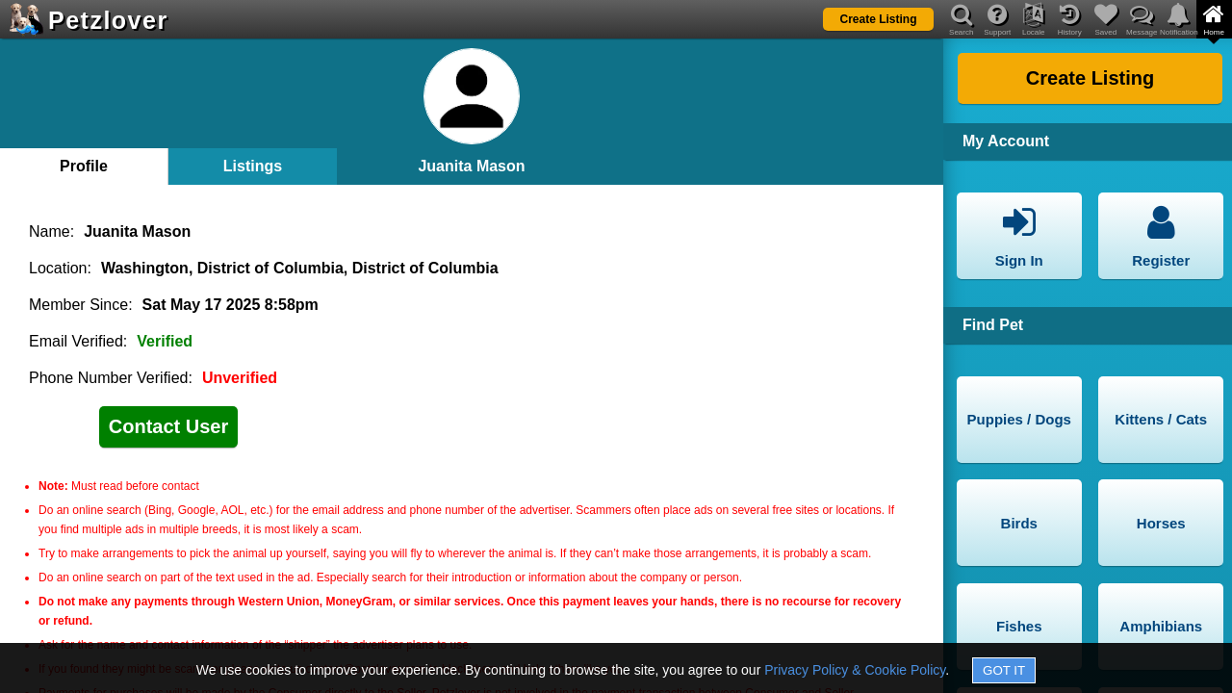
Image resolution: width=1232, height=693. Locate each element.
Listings (252, 166)
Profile (84, 166)
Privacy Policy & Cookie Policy (854, 670)
